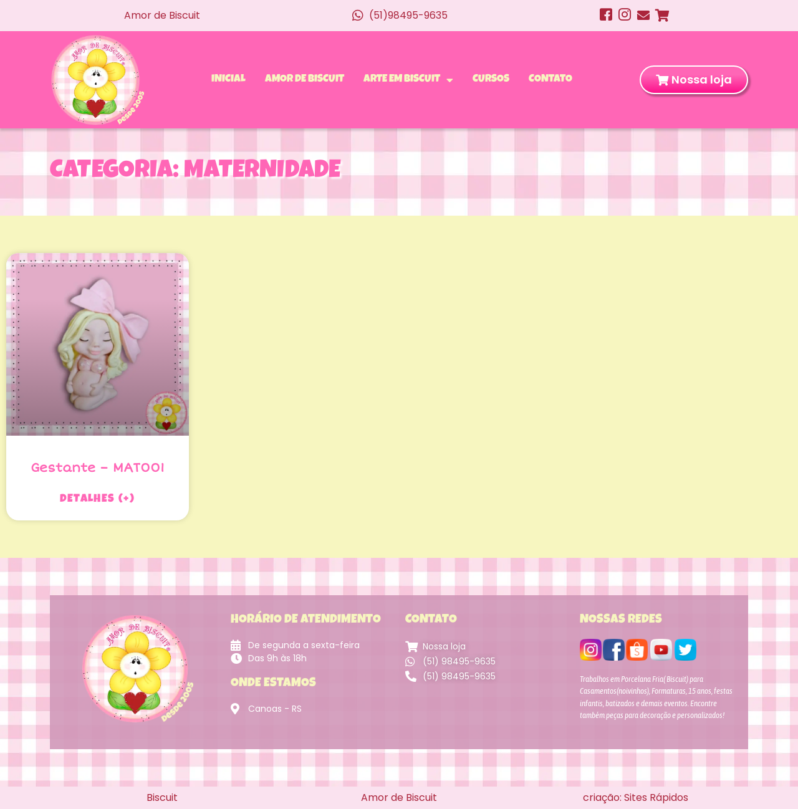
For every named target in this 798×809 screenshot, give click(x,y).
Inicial (228, 79)
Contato (550, 79)
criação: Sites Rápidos (635, 797)
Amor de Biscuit (304, 79)
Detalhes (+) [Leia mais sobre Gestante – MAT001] (97, 499)
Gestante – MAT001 (98, 468)
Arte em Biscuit (408, 79)
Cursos (491, 79)
